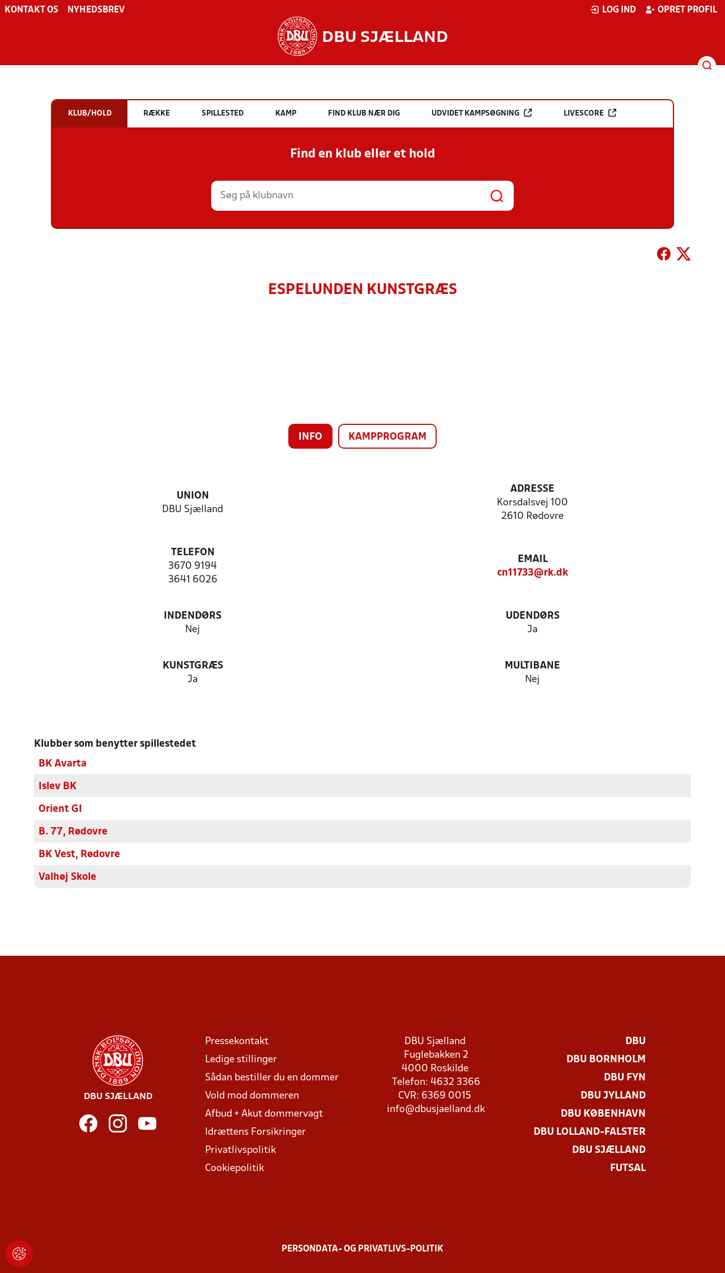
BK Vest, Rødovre (79, 854)
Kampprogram (387, 437)
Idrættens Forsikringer (255, 1131)
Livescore (590, 113)
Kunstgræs (193, 666)
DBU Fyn (625, 1077)
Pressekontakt (236, 1041)
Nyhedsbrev (96, 10)
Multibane (532, 666)
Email (533, 559)
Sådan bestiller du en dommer (272, 1077)
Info (310, 437)
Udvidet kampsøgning (482, 113)
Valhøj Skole (67, 877)
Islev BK (57, 786)
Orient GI (60, 809)
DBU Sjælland (609, 1150)
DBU (635, 1041)
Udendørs (533, 616)
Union (193, 496)
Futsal (628, 1168)
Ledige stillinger (241, 1059)
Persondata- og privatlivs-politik (362, 1249)
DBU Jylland (613, 1095)
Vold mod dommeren (252, 1095)
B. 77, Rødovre (73, 831)
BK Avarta (63, 763)
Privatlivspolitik (240, 1150)
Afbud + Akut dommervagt (264, 1113)
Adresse (532, 489)
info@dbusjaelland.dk (436, 1109)
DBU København (603, 1113)
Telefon (193, 552)
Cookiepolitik (234, 1168)
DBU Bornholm (606, 1059)
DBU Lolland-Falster (590, 1131)
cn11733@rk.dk (532, 573)
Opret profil (681, 10)
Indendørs (192, 616)
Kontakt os (31, 10)
